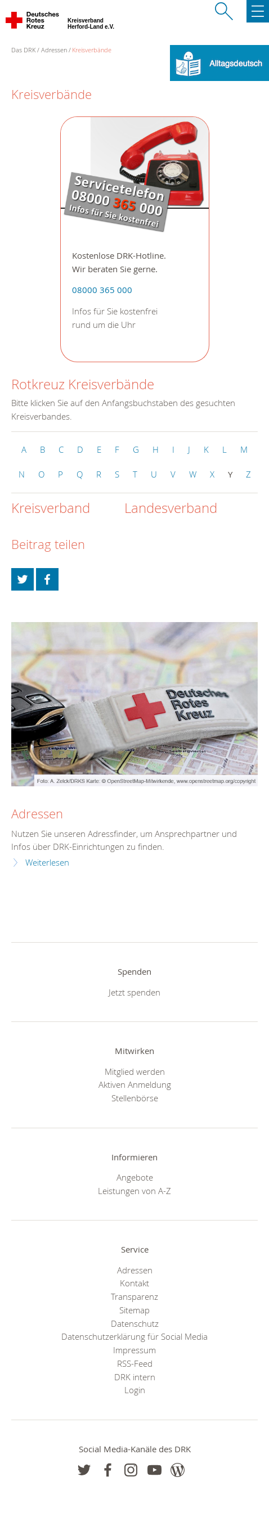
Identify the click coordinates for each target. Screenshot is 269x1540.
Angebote (134, 1177)
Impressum (134, 1350)
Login (134, 1389)
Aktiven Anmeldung (134, 1084)
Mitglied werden (135, 1071)
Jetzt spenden (134, 992)
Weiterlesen (47, 862)
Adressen (54, 50)
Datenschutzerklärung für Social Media (134, 1336)
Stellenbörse (134, 1098)
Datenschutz (135, 1323)
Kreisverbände (91, 50)
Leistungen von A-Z (134, 1190)
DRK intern (134, 1377)
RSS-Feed (135, 1363)
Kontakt (134, 1283)
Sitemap (134, 1310)
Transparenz (134, 1296)
